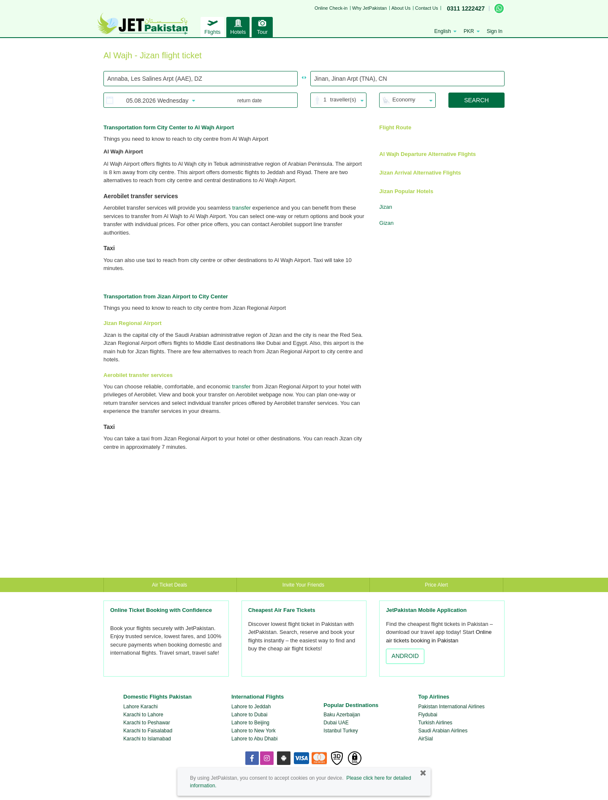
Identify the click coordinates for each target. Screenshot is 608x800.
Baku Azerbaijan (341, 715)
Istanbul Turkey (340, 731)
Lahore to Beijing (250, 723)
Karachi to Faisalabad (147, 731)
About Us (400, 8)
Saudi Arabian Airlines (442, 731)
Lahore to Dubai (249, 715)
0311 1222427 (466, 8)
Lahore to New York (253, 731)
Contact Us (426, 8)
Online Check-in (331, 8)
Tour (262, 26)
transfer (241, 208)
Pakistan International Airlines (451, 707)
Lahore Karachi (140, 707)
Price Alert (436, 585)
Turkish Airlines (435, 723)
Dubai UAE (335, 723)
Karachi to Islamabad (147, 739)
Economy (403, 99)
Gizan (386, 223)
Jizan (385, 207)
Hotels (238, 26)
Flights (212, 26)
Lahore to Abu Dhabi (254, 739)
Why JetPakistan (369, 8)
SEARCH (476, 100)
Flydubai (427, 715)
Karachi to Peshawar (146, 723)
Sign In (494, 31)
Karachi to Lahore (143, 715)
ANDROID (405, 656)
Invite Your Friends (303, 585)
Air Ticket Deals (170, 585)
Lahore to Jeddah (251, 707)
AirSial (425, 739)
